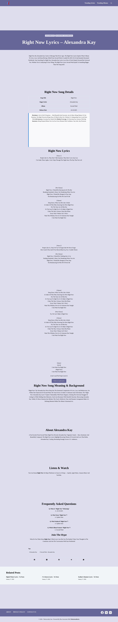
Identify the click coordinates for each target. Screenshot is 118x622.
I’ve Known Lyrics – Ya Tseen (50, 577)
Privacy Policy (19, 612)
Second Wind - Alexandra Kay (64, 35)
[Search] (111, 3)
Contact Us (31, 612)
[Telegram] (71, 559)
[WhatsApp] (83, 559)
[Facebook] (34, 559)
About (8, 612)
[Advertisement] (59, 18)
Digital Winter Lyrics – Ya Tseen (15, 577)
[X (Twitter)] (47, 559)
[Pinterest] (59, 559)
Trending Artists (90, 3)
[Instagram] (110, 612)
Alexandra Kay (50, 35)
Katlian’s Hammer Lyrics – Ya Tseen (88, 577)
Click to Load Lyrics (59, 380)
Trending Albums (102, 3)
